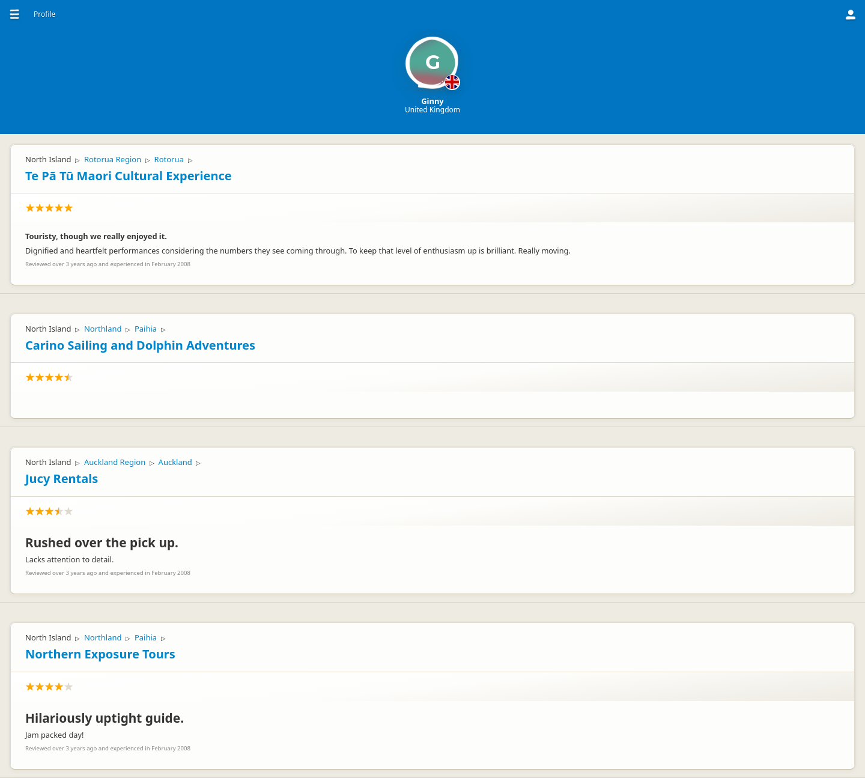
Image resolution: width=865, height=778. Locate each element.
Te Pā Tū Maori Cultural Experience (128, 176)
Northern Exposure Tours (100, 654)
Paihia (146, 328)
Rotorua (169, 159)
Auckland (175, 462)
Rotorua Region (112, 159)
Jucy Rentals (61, 478)
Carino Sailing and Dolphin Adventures (140, 345)
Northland (103, 328)
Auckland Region (114, 462)
